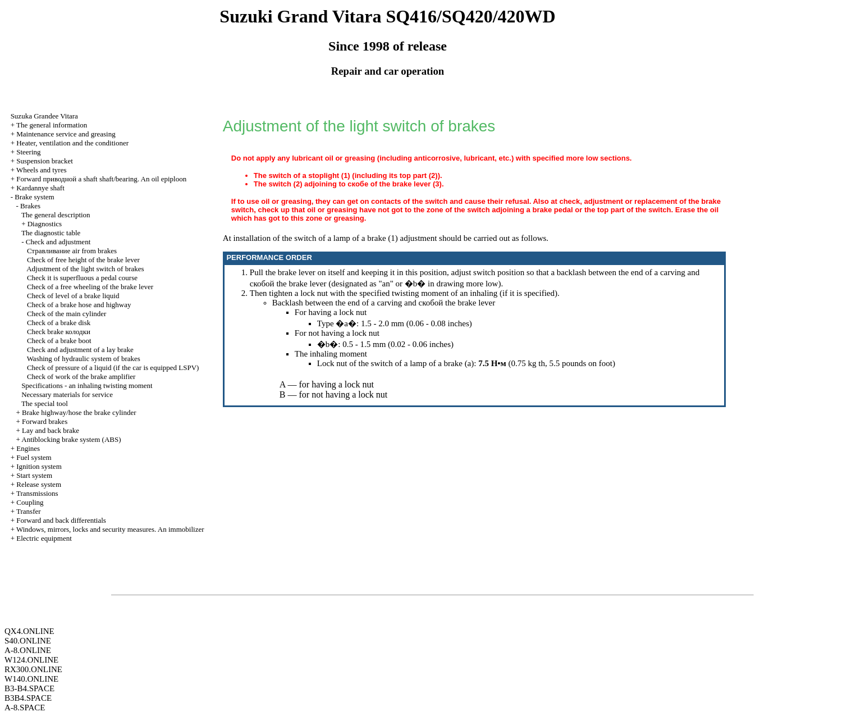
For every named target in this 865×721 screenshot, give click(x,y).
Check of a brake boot (59, 340)
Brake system (34, 197)
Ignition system (39, 466)
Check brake (58, 331)
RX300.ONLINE (33, 669)
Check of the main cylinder (67, 313)
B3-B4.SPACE (29, 688)
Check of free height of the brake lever (83, 259)
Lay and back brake (50, 430)
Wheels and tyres (41, 170)
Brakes (30, 206)
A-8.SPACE (24, 707)
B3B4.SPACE (28, 697)
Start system (34, 475)
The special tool (44, 403)
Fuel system (33, 457)
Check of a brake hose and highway (79, 304)
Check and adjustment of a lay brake (80, 349)
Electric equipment (44, 538)
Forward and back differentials (61, 520)
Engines (28, 448)
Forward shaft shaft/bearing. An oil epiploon (101, 179)
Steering (28, 152)
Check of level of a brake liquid (73, 295)
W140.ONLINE (31, 678)
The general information (51, 125)
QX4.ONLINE (29, 631)
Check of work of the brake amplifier (81, 376)
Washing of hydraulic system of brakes (83, 358)
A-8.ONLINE (27, 650)
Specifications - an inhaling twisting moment (87, 385)
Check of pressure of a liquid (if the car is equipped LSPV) (113, 367)
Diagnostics (45, 224)
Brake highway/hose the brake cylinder (79, 412)
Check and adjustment (58, 242)
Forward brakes (44, 421)
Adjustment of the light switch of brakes (85, 268)
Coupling (29, 502)
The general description (55, 215)
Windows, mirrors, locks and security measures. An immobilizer (110, 529)
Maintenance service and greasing (66, 134)
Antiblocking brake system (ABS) (71, 439)
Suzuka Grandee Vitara (44, 116)
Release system (38, 484)
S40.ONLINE (27, 640)
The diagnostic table (50, 233)
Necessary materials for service (67, 394)
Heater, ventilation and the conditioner (72, 143)
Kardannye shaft (40, 188)
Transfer (28, 511)
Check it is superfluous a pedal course (82, 277)
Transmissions (37, 493)
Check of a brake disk (58, 322)
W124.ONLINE (31, 659)
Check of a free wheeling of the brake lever (90, 286)
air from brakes (72, 251)
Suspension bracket (44, 161)
